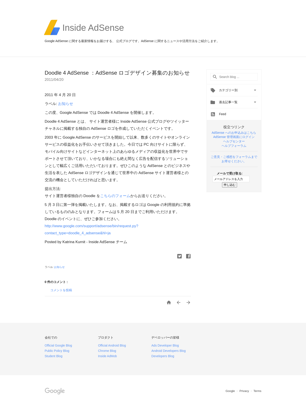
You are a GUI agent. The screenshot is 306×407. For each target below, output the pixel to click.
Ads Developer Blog (165, 345)
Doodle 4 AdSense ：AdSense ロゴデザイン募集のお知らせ (117, 73)
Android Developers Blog (168, 351)
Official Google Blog (58, 345)
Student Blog (53, 356)
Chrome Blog (107, 351)
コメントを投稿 (61, 290)
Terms (257, 391)
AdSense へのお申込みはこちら (234, 132)
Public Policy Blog (57, 351)
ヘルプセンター (234, 141)
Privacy (245, 391)
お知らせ (65, 104)
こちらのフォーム (115, 196)
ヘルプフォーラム (234, 145)
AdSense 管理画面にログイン (234, 137)
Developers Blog (162, 356)
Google (231, 391)
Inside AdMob (107, 356)
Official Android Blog (112, 345)
